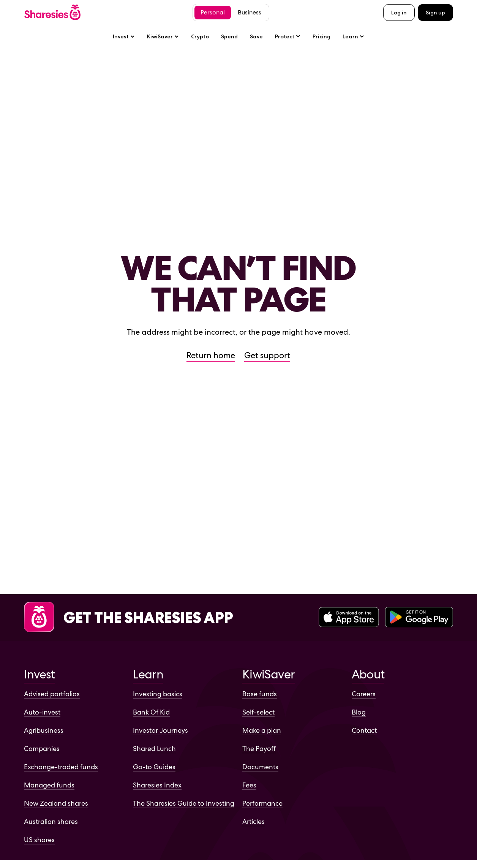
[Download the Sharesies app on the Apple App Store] (349, 617)
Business (249, 12)
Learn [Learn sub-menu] (353, 36)
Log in (399, 12)
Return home (210, 355)
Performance (262, 803)
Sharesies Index (157, 785)
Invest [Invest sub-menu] (124, 36)
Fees (249, 785)
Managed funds (49, 785)
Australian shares (51, 821)
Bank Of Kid (151, 712)
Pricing (321, 36)
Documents (260, 766)
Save (256, 36)
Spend (229, 36)
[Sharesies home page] (52, 12)
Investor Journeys (160, 730)
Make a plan (261, 730)
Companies (42, 748)
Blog (359, 712)
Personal (213, 12)
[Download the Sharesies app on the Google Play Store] (419, 617)
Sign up (435, 12)
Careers (364, 693)
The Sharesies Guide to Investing (183, 803)
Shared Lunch (154, 748)
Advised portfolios (52, 693)
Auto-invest (42, 712)
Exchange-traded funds (61, 766)
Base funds (259, 693)
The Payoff (259, 748)
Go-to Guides (154, 766)
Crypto (200, 36)
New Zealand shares (56, 803)
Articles (253, 821)
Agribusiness (43, 730)
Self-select (258, 712)
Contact (364, 730)
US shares (39, 839)
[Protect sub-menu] (287, 36)
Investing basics (157, 693)
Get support (267, 355)
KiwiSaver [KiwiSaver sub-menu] (163, 36)
